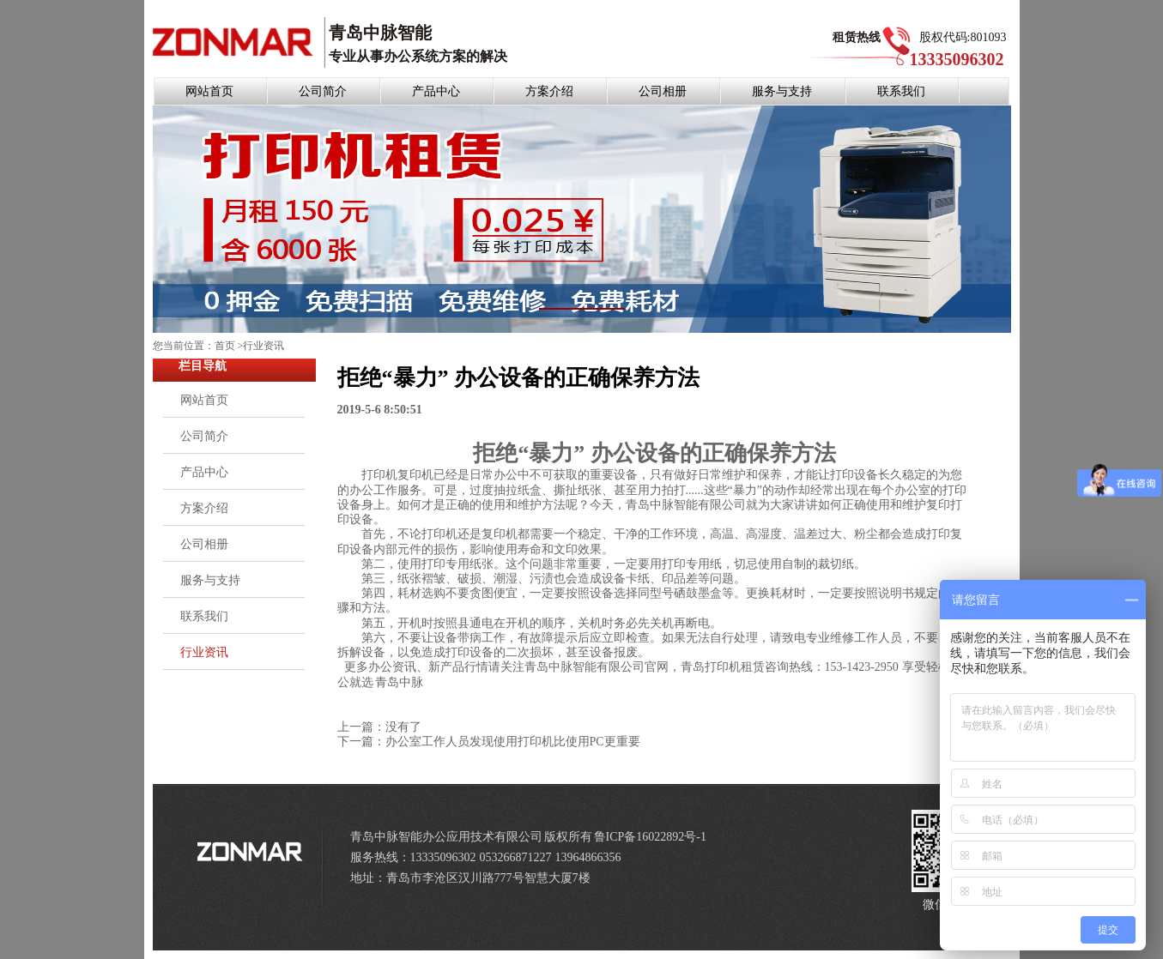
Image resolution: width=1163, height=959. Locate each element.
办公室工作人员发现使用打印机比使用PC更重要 (512, 741)
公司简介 (323, 91)
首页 (225, 346)
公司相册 (663, 91)
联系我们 (901, 91)
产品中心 (436, 91)
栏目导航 (203, 365)
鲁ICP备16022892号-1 (650, 836)
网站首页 (209, 91)
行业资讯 (263, 346)
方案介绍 (549, 91)
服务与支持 (782, 91)
